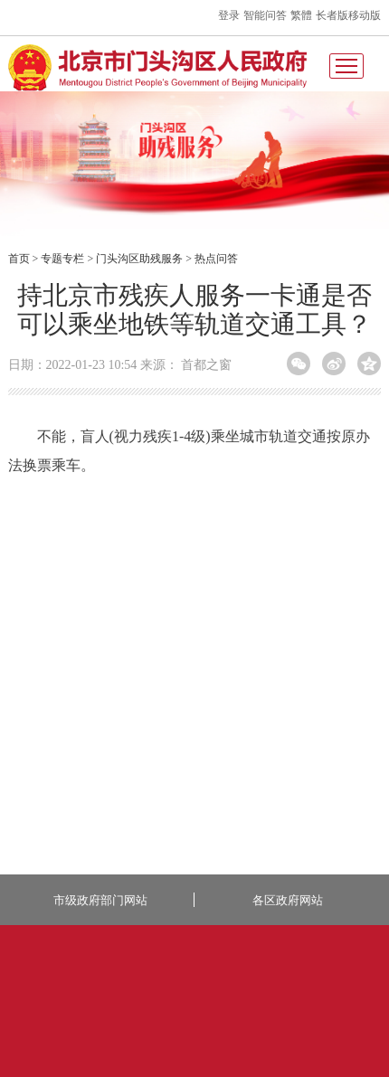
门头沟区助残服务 (139, 258)
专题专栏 (62, 258)
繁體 (301, 15)
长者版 (332, 15)
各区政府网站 (287, 900)
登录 (229, 15)
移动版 (364, 15)
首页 (19, 258)
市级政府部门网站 (100, 900)
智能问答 (265, 15)
